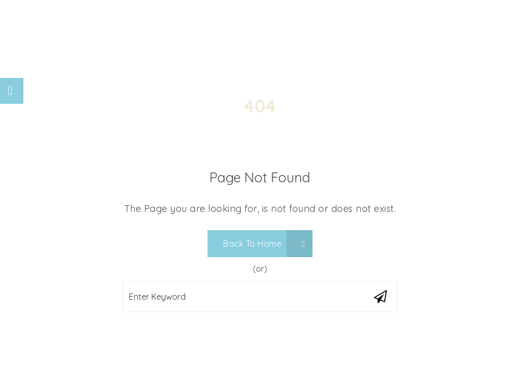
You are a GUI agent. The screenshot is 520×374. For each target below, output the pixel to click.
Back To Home (264, 243)
